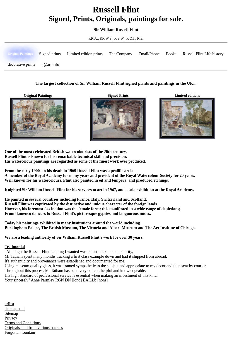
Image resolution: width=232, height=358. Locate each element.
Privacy (11, 318)
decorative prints (21, 64)
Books (171, 54)
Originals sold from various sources (34, 327)
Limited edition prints (85, 54)
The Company (120, 54)
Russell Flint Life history (203, 54)
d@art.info (50, 64)
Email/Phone (149, 54)
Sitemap (11, 313)
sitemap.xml (15, 308)
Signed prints (50, 54)
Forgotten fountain (20, 332)
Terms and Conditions (23, 323)
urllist (9, 304)
